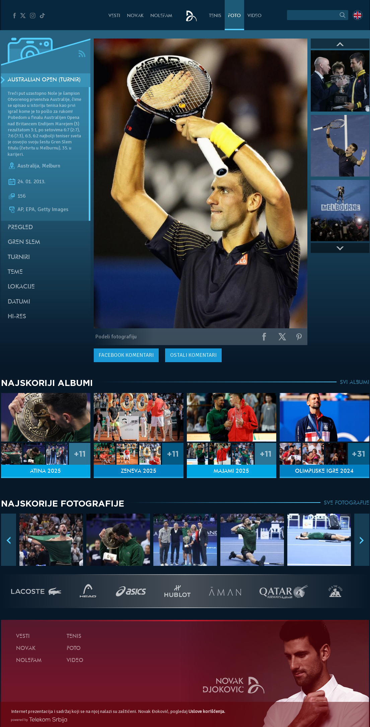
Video (254, 15)
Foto (234, 15)
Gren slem (24, 242)
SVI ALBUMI (354, 382)
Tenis (215, 15)
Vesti (114, 15)
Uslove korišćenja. (207, 711)
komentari (126, 355)
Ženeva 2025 (138, 471)
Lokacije (21, 287)
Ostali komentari (193, 355)
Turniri (19, 257)
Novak (135, 15)
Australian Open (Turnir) (44, 80)
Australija (28, 165)
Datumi (19, 302)
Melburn (51, 165)
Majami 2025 (231, 471)
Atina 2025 (45, 471)
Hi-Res (17, 317)
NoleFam (161, 15)
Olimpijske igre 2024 (324, 471)
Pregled (20, 227)
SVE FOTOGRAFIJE (346, 503)
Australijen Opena (61, 117)
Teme (15, 272)
